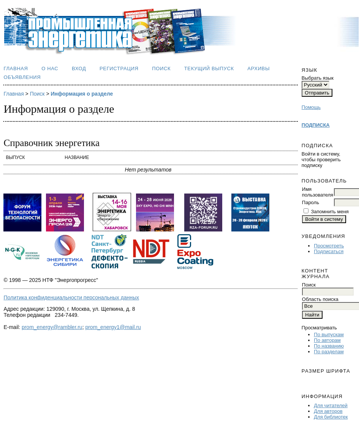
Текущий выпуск (209, 68)
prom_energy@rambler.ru (52, 327)
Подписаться (328, 251)
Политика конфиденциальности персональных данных (71, 297)
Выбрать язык (318, 78)
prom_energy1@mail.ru (113, 327)
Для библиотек (331, 417)
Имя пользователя (317, 192)
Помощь (311, 107)
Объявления (22, 77)
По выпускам (328, 334)
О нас (49, 68)
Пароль (310, 202)
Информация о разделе (82, 94)
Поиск (161, 68)
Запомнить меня (329, 211)
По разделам (328, 351)
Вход (79, 68)
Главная (15, 68)
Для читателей (331, 405)
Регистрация (119, 68)
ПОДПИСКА (316, 125)
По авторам (327, 340)
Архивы (258, 68)
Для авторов (328, 411)
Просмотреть (329, 246)
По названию (329, 346)
